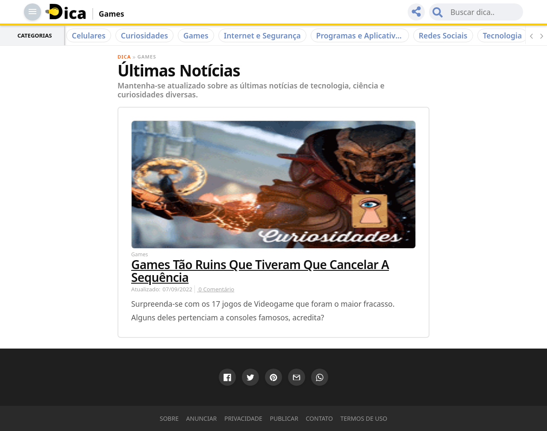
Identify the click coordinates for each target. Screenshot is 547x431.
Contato (319, 418)
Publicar (284, 418)
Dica (124, 56)
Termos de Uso (364, 418)
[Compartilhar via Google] (227, 377)
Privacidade (243, 418)
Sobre (169, 418)
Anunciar (201, 418)
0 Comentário (215, 289)
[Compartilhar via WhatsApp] (319, 377)
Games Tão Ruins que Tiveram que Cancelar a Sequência (260, 270)
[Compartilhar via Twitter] (250, 377)
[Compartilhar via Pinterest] (273, 377)
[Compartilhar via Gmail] (296, 377)
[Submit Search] (437, 12)
